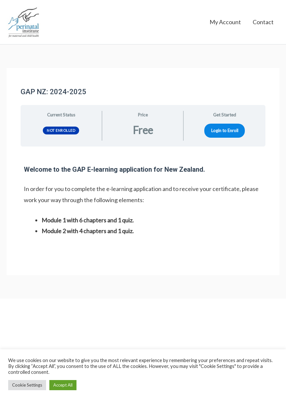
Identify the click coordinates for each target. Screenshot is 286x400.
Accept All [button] (63, 385)
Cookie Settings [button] (27, 385)
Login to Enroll (224, 131)
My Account (225, 22)
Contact (263, 22)
